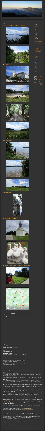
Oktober (36, 37)
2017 (35, 61)
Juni (35, 53)
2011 (35, 66)
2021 (35, 58)
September (36, 38)
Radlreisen (36, 27)
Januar (36, 57)
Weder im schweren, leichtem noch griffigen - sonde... (38, 41)
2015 (35, 63)
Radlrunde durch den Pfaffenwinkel (38, 52)
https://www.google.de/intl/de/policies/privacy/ (28, 409)
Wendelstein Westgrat (37, 50)
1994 (35, 72)
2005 (35, 71)
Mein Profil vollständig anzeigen (35, 82)
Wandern (35, 23)
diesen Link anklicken (32, 401)
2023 (35, 34)
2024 (35, 33)
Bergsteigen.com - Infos (40, 79)
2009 (35, 68)
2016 (35, 62)
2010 (35, 67)
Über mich (36, 28)
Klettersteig (36, 26)
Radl (4, 314)
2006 (35, 70)
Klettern (35, 24)
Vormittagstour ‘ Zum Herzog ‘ (38, 51)
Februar (36, 56)
